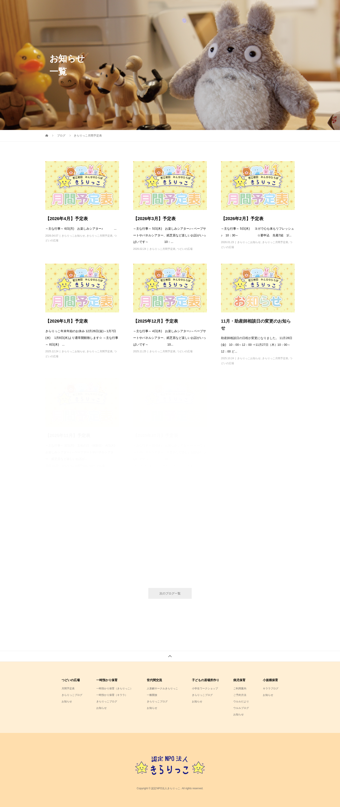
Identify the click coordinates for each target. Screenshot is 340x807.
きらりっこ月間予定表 (100, 235)
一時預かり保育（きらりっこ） (114, 688)
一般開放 (152, 695)
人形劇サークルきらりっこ (162, 688)
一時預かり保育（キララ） (112, 695)
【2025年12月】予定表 (155, 321)
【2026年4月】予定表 (66, 218)
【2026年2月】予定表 (242, 218)
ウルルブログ (241, 708)
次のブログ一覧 (170, 593)
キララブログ (270, 688)
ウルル (229, 7)
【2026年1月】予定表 (66, 321)
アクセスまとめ (278, 7)
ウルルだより (241, 701)
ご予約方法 (239, 695)
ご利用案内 (239, 688)
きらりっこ (205, 7)
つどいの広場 (185, 248)
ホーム (156, 7)
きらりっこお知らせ (73, 235)
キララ (250, 7)
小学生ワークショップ (205, 688)
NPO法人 (179, 7)
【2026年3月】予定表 (154, 218)
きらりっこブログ (72, 695)
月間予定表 (68, 688)
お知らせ (67, 701)
